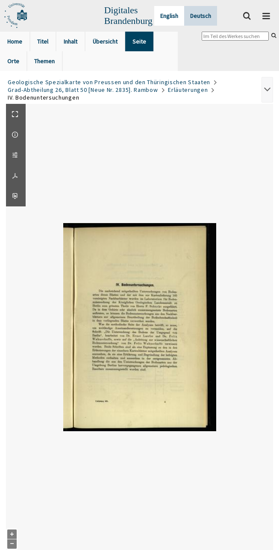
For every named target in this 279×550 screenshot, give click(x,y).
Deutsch (200, 16)
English (169, 16)
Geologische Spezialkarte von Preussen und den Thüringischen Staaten (109, 82)
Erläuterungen (188, 90)
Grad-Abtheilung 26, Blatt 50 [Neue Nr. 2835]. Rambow (83, 90)
